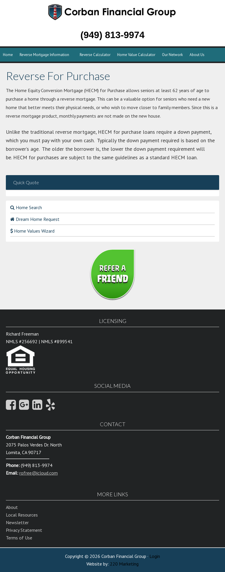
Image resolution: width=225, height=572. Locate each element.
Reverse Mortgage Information (44, 54)
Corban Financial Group (134, 17)
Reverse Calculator (95, 54)
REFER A (112, 274)
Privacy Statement (24, 530)
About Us (197, 54)
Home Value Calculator (136, 54)
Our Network (172, 54)
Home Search (26, 207)
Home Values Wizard (32, 231)
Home (8, 54)
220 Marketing (124, 564)
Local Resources (22, 515)
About (12, 507)
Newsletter (17, 522)
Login (154, 556)
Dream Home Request (34, 219)
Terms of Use (19, 538)
